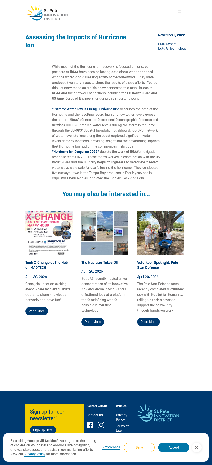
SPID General (167, 44)
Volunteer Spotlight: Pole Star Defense (157, 265)
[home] (99, 12)
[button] (197, 447)
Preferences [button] (111, 447)
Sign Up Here (43, 430)
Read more (37, 311)
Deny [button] (139, 447)
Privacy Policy (34, 454)
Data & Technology (172, 48)
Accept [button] (174, 447)
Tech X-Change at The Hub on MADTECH (46, 265)
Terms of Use (122, 428)
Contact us (95, 415)
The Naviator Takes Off (99, 262)
